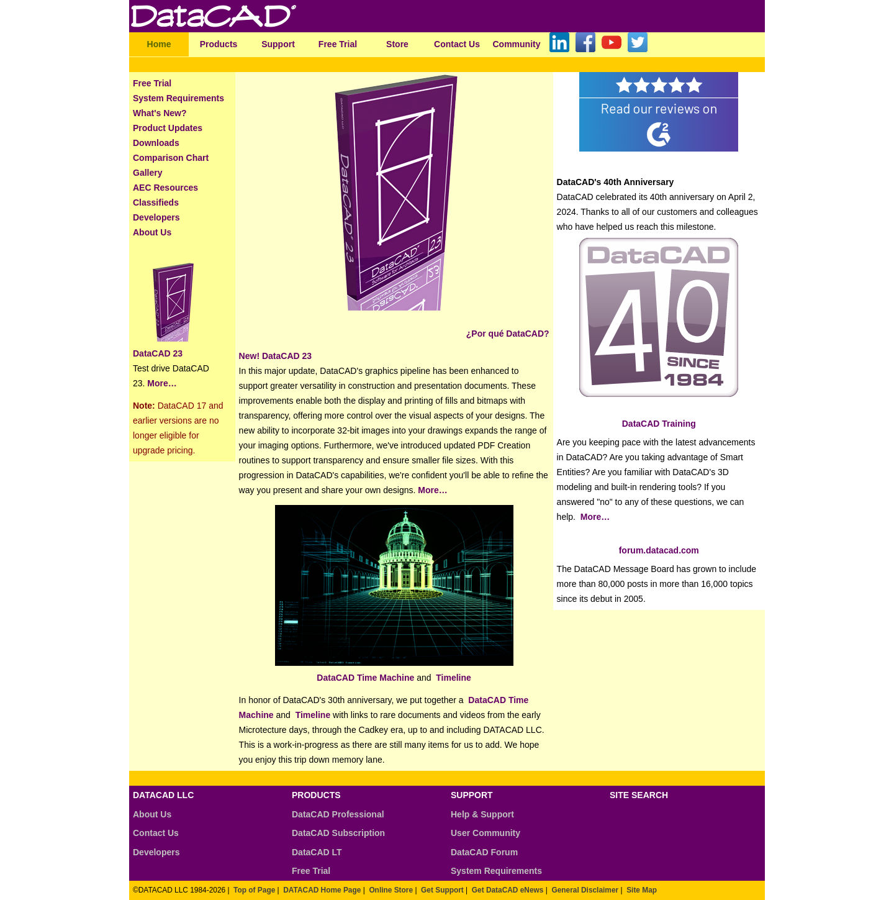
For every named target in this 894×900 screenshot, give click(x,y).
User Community (485, 833)
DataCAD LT (317, 852)
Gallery (147, 173)
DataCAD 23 (158, 353)
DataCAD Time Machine (365, 678)
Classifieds (156, 202)
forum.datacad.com (659, 550)
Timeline (453, 678)
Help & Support (482, 814)
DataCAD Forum (484, 852)
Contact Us (457, 44)
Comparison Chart (171, 158)
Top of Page (254, 890)
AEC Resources (165, 188)
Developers (156, 217)
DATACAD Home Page (322, 890)
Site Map (641, 890)
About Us (152, 232)
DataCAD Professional (338, 814)
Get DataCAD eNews (508, 890)
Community (517, 44)
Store (397, 44)
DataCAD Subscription (338, 833)
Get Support (442, 890)
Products (219, 44)
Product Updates (167, 128)
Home (159, 44)
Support (278, 44)
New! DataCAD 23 (275, 356)
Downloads (156, 143)
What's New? (160, 113)
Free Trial (337, 44)
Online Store (391, 890)
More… (160, 383)
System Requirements (178, 98)
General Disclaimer (584, 890)
